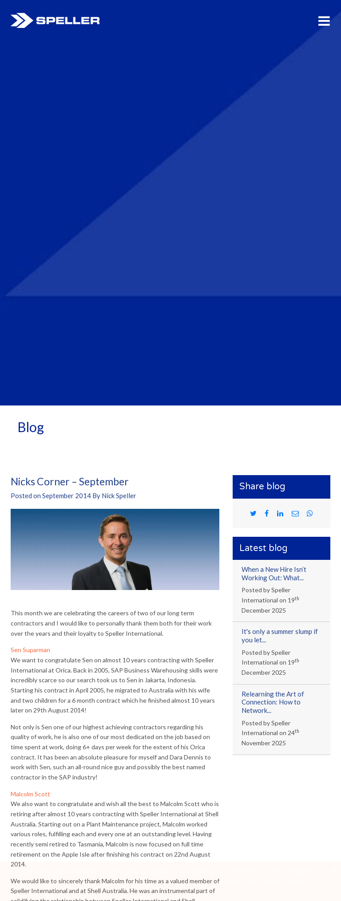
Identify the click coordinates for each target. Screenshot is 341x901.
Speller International (55, 20)
